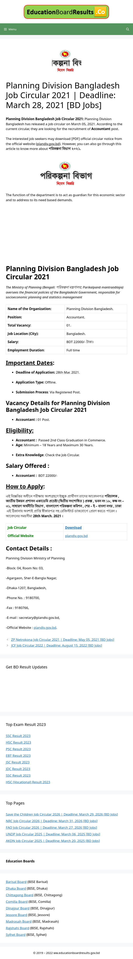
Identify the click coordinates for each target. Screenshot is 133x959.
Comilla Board (17, 901)
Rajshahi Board (17, 928)
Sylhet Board (16, 934)
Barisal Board (16, 882)
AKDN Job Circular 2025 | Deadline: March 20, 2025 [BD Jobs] (53, 840)
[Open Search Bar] (127, 29)
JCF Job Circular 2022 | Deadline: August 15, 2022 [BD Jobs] (56, 645)
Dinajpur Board (18, 908)
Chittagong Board (19, 895)
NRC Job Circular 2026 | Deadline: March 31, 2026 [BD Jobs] (51, 821)
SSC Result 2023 (18, 736)
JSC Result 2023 (18, 762)
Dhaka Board (16, 888)
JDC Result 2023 (18, 769)
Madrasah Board (19, 921)
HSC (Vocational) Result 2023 (28, 782)
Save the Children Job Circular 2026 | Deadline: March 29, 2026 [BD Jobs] (62, 814)
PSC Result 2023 (18, 749)
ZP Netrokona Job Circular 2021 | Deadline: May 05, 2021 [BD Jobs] (62, 639)
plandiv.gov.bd (76, 536)
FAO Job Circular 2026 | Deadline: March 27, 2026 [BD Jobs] (51, 827)
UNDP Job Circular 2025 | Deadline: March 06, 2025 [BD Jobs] (53, 834)
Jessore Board (16, 915)
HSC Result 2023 (18, 742)
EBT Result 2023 (18, 755)
